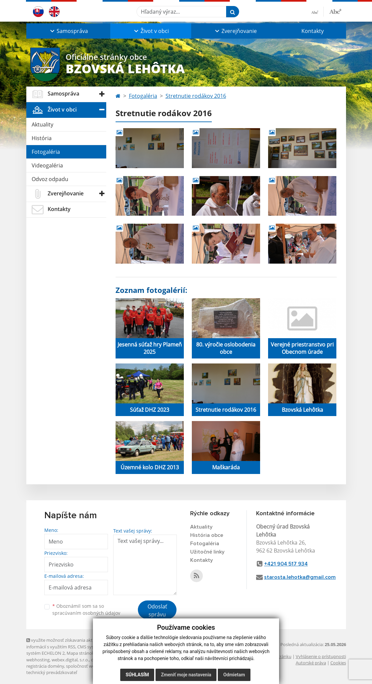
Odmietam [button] (234, 674)
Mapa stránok (80, 653)
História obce (206, 535)
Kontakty (312, 31)
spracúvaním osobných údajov (86, 613)
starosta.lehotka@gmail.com (300, 577)
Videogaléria (47, 165)
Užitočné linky (207, 552)
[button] (68, 31)
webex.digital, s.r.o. (70, 660)
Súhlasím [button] (137, 674)
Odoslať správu (157, 610)
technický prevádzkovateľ (51, 672)
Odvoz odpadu (50, 179)
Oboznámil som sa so (86, 609)
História (42, 138)
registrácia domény (45, 666)
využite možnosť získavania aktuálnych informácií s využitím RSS (67, 643)
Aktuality (42, 124)
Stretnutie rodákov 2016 (196, 96)
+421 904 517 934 (286, 564)
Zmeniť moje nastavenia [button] (186, 674)
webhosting (38, 660)
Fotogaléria (46, 151)
